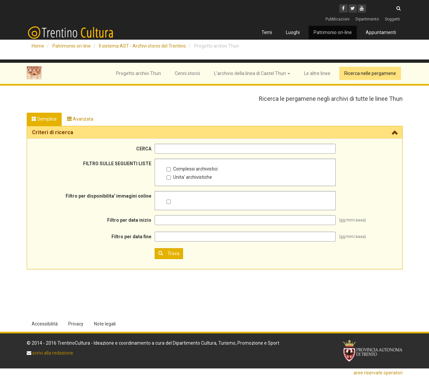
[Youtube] (362, 8)
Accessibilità (45, 323)
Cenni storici (187, 73)
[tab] (214, 132)
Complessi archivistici (192, 168)
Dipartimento (367, 19)
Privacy (75, 323)
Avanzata (80, 119)
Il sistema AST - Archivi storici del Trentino (142, 46)
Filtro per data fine (131, 236)
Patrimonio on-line (333, 32)
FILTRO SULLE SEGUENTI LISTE (117, 163)
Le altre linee (317, 73)
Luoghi (293, 32)
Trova (168, 253)
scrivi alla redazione (52, 353)
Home (38, 46)
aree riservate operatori (378, 372)
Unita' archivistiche (189, 177)
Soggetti (392, 19)
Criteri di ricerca (52, 132)
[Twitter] (353, 8)
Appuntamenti (381, 32)
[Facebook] (343, 8)
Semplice (44, 119)
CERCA (143, 148)
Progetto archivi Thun (138, 73)
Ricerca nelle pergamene (370, 73)
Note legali (105, 323)
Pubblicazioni (337, 19)
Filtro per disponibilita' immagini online (108, 196)
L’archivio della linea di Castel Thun (252, 73)
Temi (266, 32)
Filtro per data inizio (129, 220)
